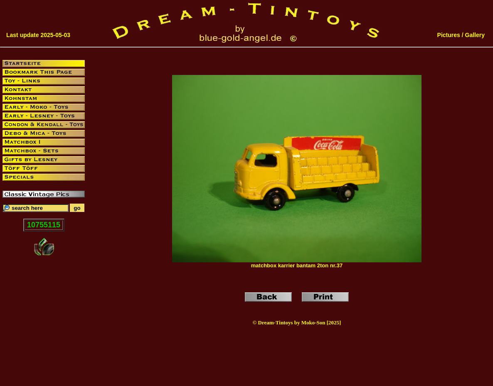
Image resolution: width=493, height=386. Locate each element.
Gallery (475, 35)
